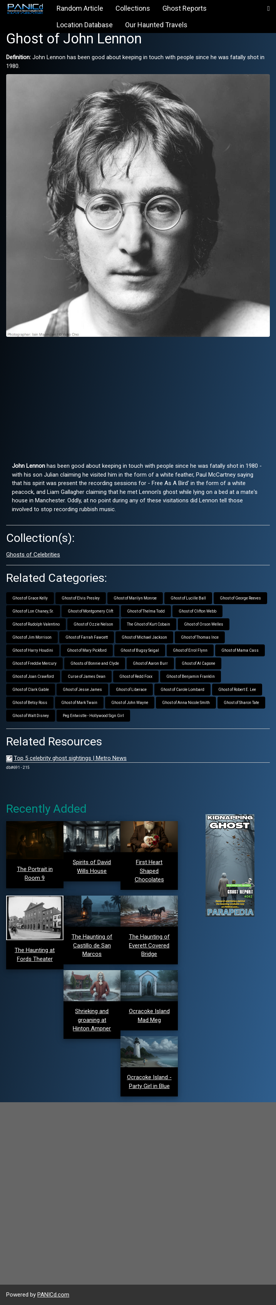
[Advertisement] (138, 396)
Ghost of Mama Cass (240, 650)
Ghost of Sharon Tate (241, 703)
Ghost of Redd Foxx (135, 676)
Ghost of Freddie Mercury (34, 663)
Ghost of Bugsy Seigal (139, 650)
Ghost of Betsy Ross (29, 703)
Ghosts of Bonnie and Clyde (94, 663)
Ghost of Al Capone (198, 663)
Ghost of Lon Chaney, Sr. (33, 611)
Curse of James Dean (86, 676)
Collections (132, 8)
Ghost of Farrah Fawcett (86, 637)
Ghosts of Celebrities (33, 554)
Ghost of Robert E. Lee (237, 689)
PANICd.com (53, 1294)
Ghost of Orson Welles (203, 624)
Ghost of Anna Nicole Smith (186, 703)
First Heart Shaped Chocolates (149, 871)
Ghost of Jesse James (82, 689)
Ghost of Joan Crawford (33, 676)
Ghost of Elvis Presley (81, 598)
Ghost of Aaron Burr (150, 663)
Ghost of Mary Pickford (87, 650)
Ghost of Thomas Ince (200, 637)
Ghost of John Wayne (129, 703)
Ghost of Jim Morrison (32, 637)
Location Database (85, 25)
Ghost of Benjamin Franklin (190, 676)
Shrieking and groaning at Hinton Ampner (92, 1020)
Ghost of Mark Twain (79, 703)
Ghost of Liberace (131, 689)
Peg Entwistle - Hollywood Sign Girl (93, 716)
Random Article (80, 8)
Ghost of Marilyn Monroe (135, 598)
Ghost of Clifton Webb (197, 611)
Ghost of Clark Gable (30, 689)
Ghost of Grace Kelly (30, 598)
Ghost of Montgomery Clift (90, 611)
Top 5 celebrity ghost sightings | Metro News (70, 758)
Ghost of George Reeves (240, 598)
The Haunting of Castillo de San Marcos (92, 945)
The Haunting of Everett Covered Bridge (149, 945)
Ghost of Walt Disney (30, 716)
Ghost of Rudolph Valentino (36, 624)
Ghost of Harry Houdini (32, 650)
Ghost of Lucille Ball (188, 598)
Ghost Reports (184, 8)
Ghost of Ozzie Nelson (93, 624)
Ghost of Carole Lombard (182, 689)
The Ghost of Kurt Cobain (148, 624)
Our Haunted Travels (156, 25)
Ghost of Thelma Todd (146, 611)
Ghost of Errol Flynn (190, 650)
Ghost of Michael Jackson (144, 637)
